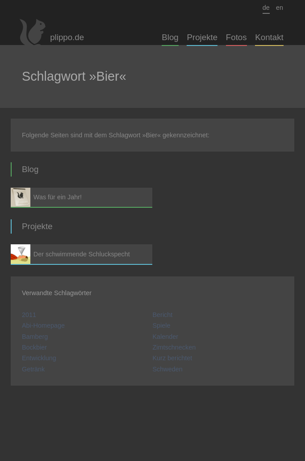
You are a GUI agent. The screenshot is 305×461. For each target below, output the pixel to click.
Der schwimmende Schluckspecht (81, 253)
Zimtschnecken (174, 347)
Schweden (168, 369)
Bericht (163, 314)
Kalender (166, 336)
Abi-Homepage (43, 325)
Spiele (162, 325)
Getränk (33, 369)
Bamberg (35, 336)
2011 (29, 314)
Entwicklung (39, 358)
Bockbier (34, 347)
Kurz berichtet (172, 358)
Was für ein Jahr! (81, 197)
